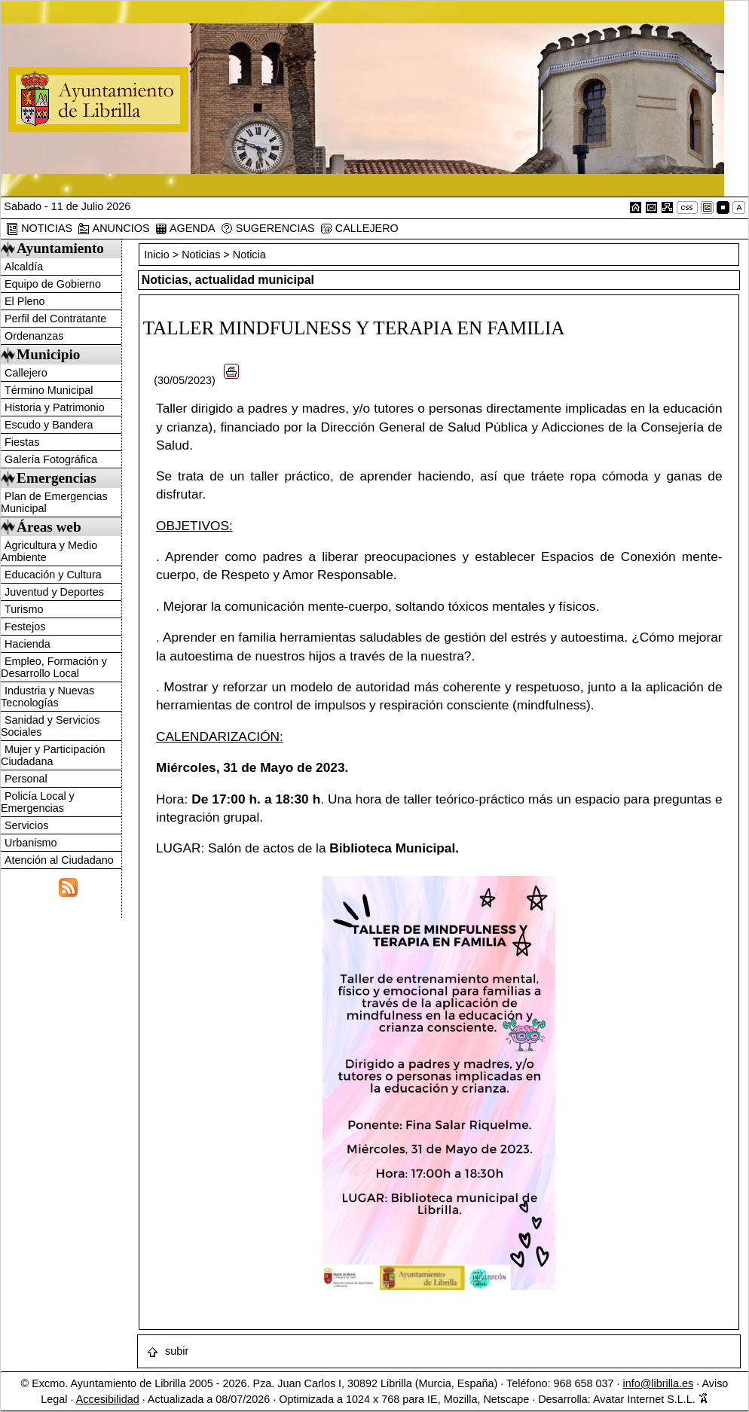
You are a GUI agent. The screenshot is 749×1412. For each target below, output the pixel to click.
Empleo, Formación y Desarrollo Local (54, 667)
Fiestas (22, 442)
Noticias (201, 255)
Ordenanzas (34, 336)
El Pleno (25, 301)
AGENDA (185, 228)
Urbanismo (31, 843)
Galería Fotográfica (51, 459)
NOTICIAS (39, 228)
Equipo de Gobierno (53, 284)
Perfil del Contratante (55, 319)
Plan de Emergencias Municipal (54, 502)
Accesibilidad (107, 1399)
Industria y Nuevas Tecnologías (47, 697)
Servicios (26, 825)
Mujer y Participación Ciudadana (53, 755)
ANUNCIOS (113, 228)
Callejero (26, 373)
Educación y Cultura (53, 575)
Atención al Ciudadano (59, 860)
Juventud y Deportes (54, 592)
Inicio (158, 255)
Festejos (25, 627)
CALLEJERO (359, 228)
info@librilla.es (657, 1383)
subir (167, 1351)
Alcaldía (24, 267)
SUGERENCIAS (268, 228)
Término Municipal (49, 390)
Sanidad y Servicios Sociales (50, 726)
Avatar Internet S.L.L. (650, 1399)
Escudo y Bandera (49, 425)
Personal (26, 779)
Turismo (24, 609)
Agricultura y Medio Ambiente (49, 551)
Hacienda (27, 644)
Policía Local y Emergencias (38, 802)
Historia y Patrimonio (55, 407)
